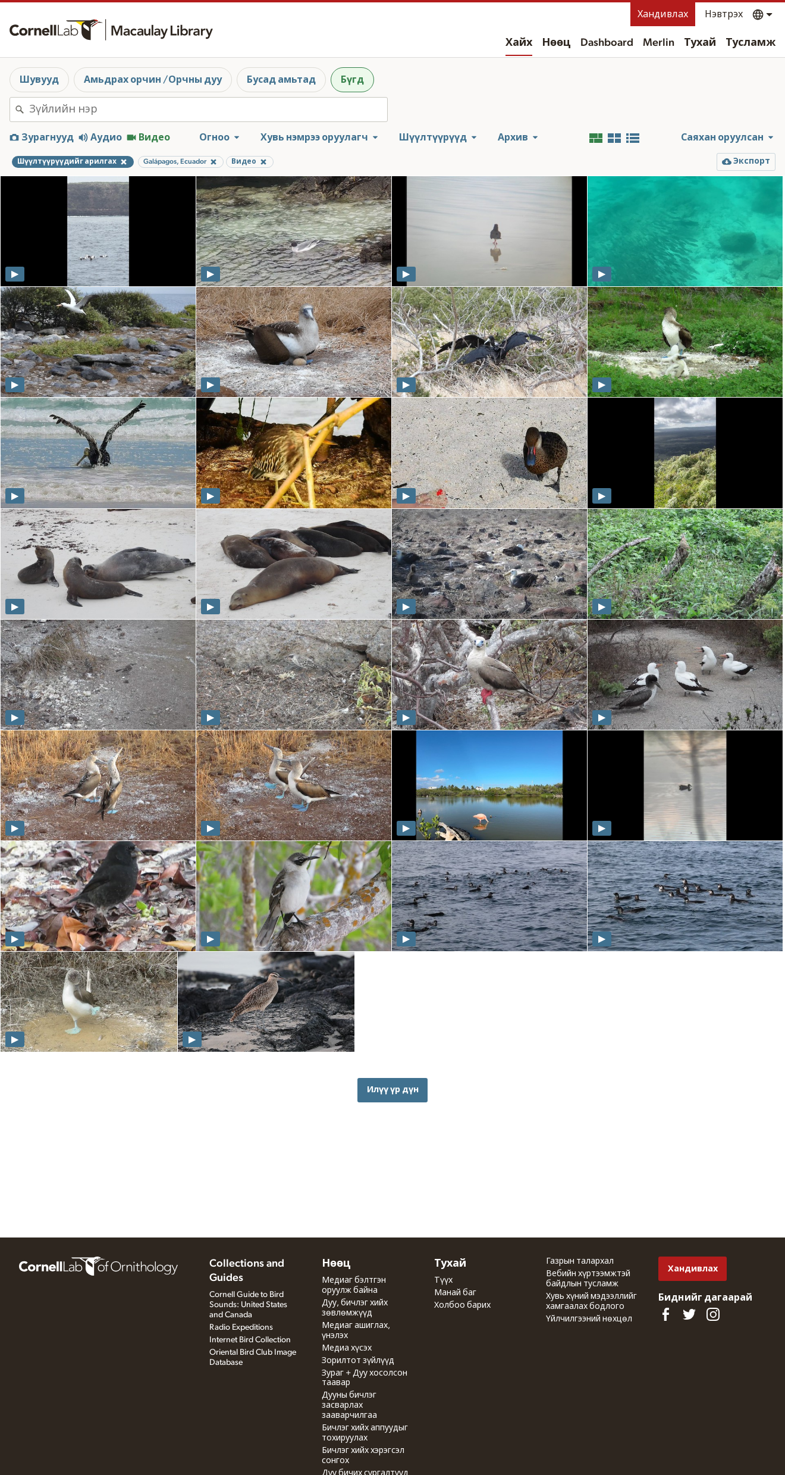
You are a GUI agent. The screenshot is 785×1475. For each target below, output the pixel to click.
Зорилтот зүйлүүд (358, 1361)
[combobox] (208, 109)
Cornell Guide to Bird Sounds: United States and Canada (248, 1304)
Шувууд (39, 80)
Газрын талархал (580, 1261)
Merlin (658, 43)
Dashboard (606, 43)
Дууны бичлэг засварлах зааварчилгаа (349, 1405)
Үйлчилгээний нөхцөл (589, 1319)
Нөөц (556, 43)
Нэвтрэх (724, 14)
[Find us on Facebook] (665, 1314)
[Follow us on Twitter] (689, 1314)
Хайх (518, 43)
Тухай (700, 43)
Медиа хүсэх (347, 1348)
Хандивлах (663, 14)
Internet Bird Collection (250, 1340)
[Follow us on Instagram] (713, 1314)
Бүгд (352, 80)
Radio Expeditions (241, 1327)
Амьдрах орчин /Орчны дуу (153, 80)
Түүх (443, 1280)
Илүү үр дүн (393, 1089)
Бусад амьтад (281, 80)
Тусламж (750, 43)
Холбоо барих (462, 1305)
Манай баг (455, 1293)
